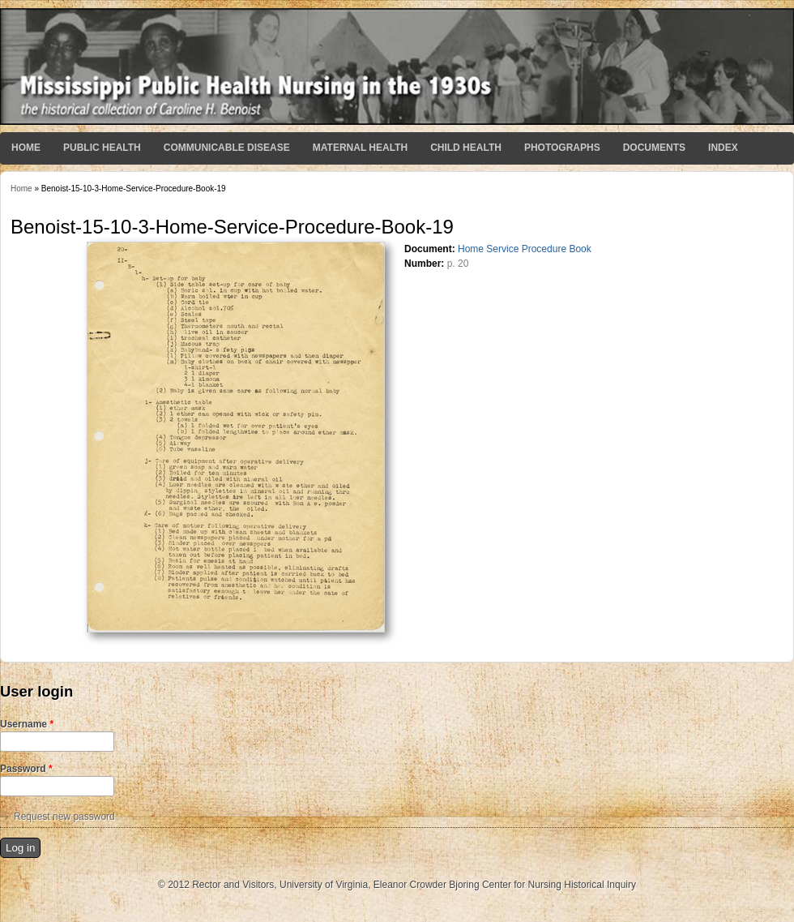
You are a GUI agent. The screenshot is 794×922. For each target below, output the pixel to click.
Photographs (562, 147)
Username (26, 724)
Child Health (466, 147)
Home (26, 147)
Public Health (102, 147)
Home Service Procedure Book (524, 249)
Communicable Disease (227, 147)
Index (723, 147)
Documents (654, 147)
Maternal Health (360, 147)
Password (26, 768)
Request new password (64, 816)
